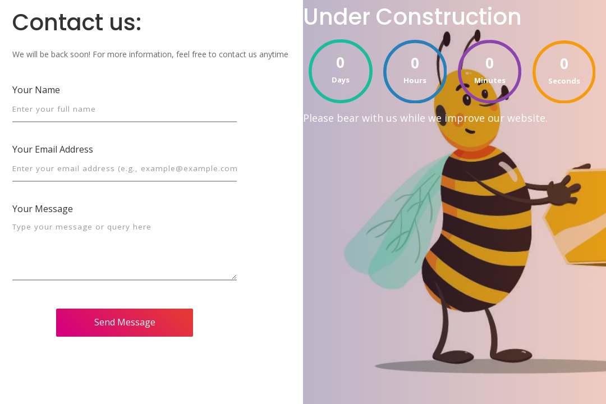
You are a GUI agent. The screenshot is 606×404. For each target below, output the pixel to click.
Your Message (42, 209)
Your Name (36, 90)
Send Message (124, 322)
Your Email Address (52, 149)
